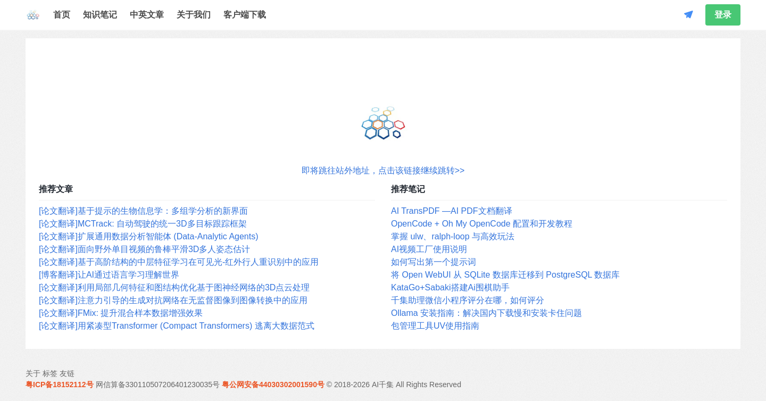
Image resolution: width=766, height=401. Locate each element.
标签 (50, 373)
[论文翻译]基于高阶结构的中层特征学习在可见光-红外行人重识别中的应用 (179, 261)
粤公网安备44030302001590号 (273, 384)
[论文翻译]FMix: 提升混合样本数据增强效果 (121, 313)
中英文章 (147, 14)
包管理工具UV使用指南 (435, 325)
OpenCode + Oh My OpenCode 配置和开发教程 (481, 223)
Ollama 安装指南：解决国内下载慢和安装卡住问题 (486, 313)
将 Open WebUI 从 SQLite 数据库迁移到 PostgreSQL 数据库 (505, 274)
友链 (67, 373)
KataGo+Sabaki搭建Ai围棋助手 (450, 287)
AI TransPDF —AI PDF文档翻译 (451, 210)
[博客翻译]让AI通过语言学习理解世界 (109, 274)
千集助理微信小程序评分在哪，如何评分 (467, 300)
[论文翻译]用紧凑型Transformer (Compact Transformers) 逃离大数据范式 (176, 325)
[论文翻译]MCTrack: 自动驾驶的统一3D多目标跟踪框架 (143, 223)
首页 (61, 14)
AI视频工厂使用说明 (429, 249)
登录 (722, 14)
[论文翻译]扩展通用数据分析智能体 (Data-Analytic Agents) (149, 236)
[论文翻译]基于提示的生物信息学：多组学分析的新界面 (143, 210)
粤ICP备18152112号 (60, 384)
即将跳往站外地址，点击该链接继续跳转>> (383, 170)
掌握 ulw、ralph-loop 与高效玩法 (452, 236)
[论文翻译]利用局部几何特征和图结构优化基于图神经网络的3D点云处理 (174, 287)
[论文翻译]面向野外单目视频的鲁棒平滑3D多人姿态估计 (144, 249)
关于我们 (194, 14)
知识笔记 (100, 14)
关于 (33, 373)
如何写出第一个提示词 (433, 261)
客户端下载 (244, 14)
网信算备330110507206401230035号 (158, 384)
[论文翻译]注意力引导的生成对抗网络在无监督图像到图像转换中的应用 (173, 300)
